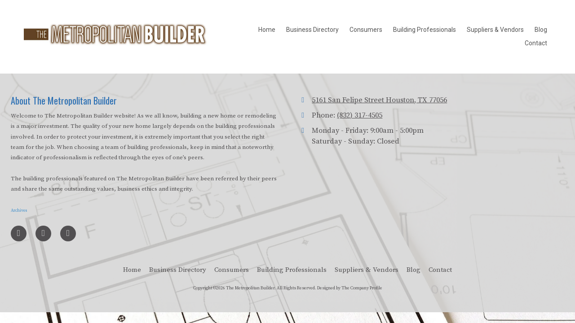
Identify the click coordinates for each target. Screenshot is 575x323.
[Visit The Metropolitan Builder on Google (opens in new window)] (68, 233)
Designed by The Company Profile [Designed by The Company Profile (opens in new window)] (349, 288)
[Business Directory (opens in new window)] (312, 30)
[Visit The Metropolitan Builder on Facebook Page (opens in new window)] (19, 233)
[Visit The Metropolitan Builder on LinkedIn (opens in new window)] (43, 233)
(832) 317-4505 (359, 115)
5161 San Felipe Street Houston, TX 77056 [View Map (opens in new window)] (379, 100)
